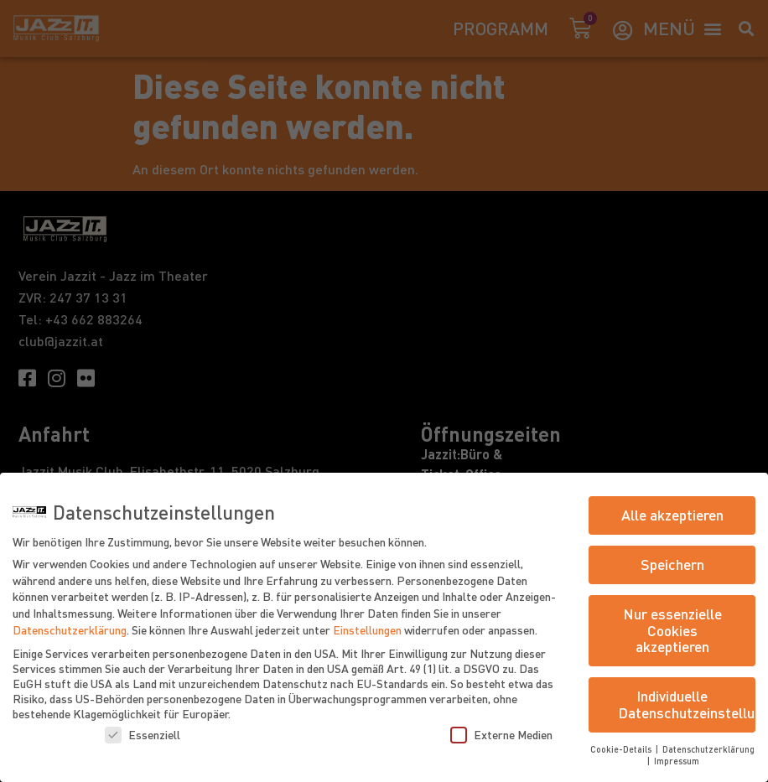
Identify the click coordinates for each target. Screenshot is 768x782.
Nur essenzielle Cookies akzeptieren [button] (672, 629)
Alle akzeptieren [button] (672, 514)
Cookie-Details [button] (622, 748)
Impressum (676, 760)
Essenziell (142, 734)
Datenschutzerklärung (70, 629)
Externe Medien (501, 734)
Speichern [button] (672, 564)
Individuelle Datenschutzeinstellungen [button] (686, 704)
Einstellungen (367, 629)
